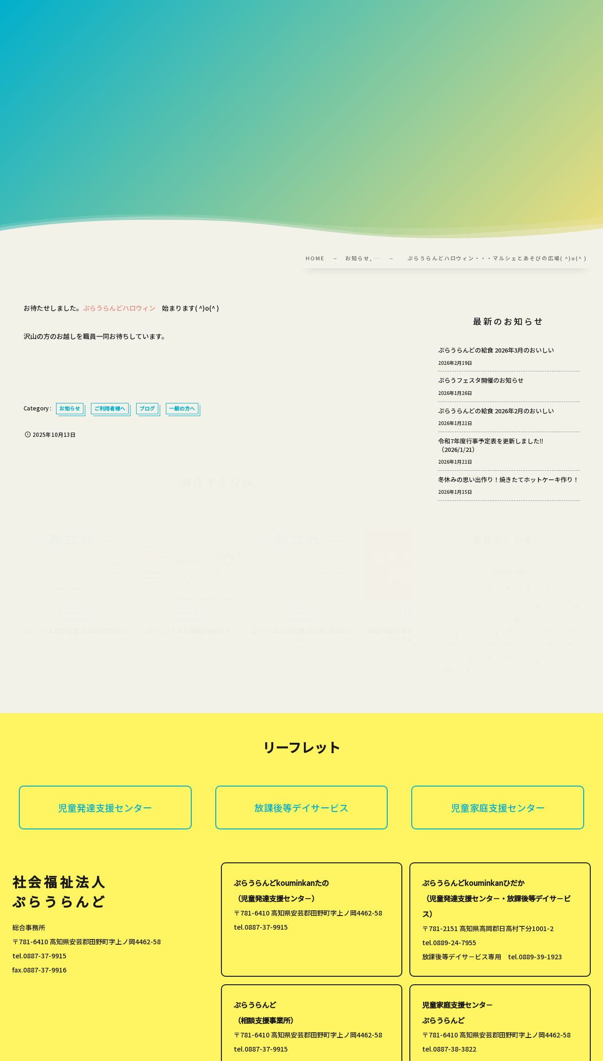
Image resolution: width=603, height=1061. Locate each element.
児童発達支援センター (105, 807)
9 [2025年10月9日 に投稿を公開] (508, 619)
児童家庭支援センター (498, 807)
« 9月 (445, 674)
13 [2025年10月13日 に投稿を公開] (448, 633)
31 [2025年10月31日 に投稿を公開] (529, 662)
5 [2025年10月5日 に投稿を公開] (569, 605)
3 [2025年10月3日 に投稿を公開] (529, 605)
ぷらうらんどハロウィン (119, 308)
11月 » (466, 674)
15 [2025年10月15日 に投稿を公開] (488, 633)
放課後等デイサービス (301, 807)
